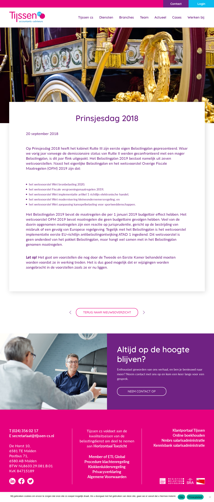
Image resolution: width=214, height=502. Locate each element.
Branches (126, 17)
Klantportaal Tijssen (189, 430)
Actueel (160, 17)
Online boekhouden (189, 435)
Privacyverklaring (106, 471)
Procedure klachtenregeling (106, 461)
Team (144, 17)
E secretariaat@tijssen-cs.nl (31, 436)
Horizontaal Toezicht (110, 446)
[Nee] (209, 497)
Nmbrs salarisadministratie (183, 440)
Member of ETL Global (107, 456)
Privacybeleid (195, 497)
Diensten (106, 17)
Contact (176, 4)
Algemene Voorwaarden (106, 476)
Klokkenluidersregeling (107, 466)
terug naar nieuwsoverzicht (107, 312)
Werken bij (196, 17)
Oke (181, 497)
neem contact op (142, 391)
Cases (177, 17)
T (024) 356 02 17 (23, 430)
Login (201, 4)
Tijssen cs (85, 17)
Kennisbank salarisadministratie (179, 445)
